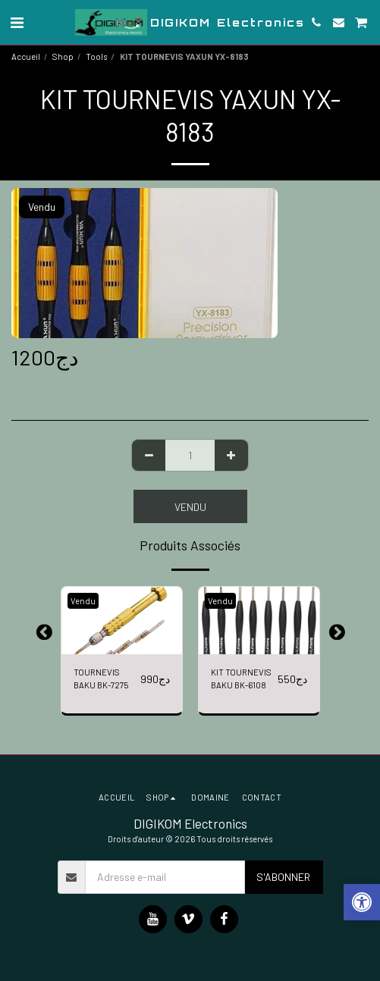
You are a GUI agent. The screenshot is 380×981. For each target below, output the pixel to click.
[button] (17, 22)
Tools (96, 56)
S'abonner (283, 876)
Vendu (190, 506)
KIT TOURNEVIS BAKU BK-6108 (241, 678)
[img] (121, 620)
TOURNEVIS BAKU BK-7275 (101, 678)
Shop (63, 56)
